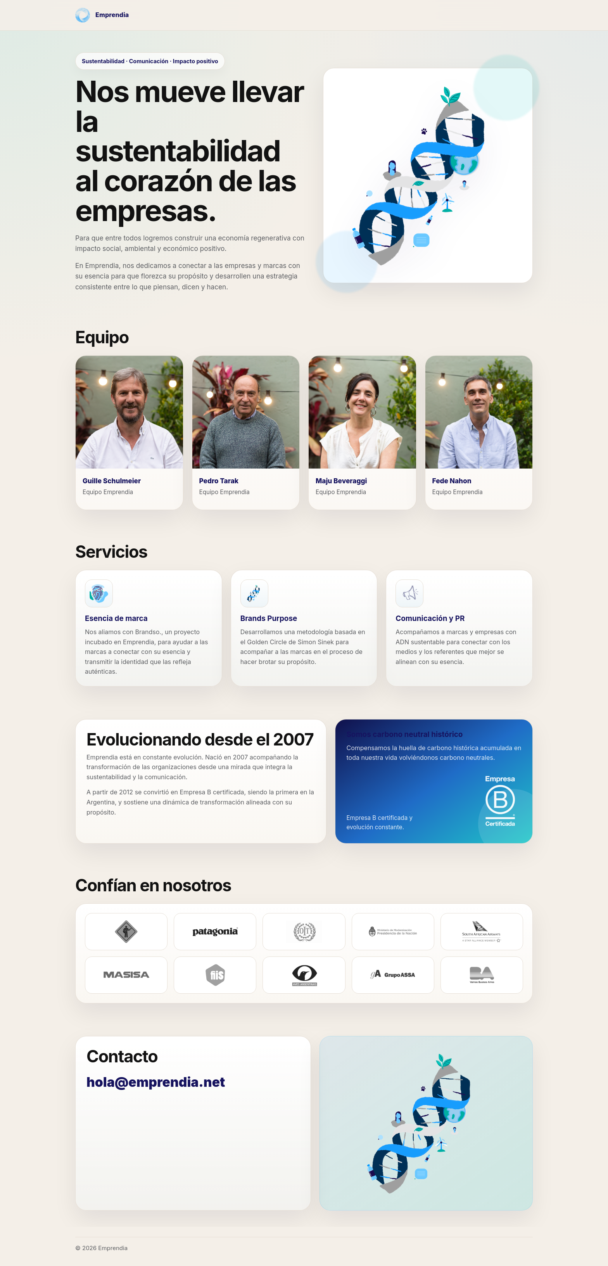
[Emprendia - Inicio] (102, 15)
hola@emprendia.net (155, 1082)
